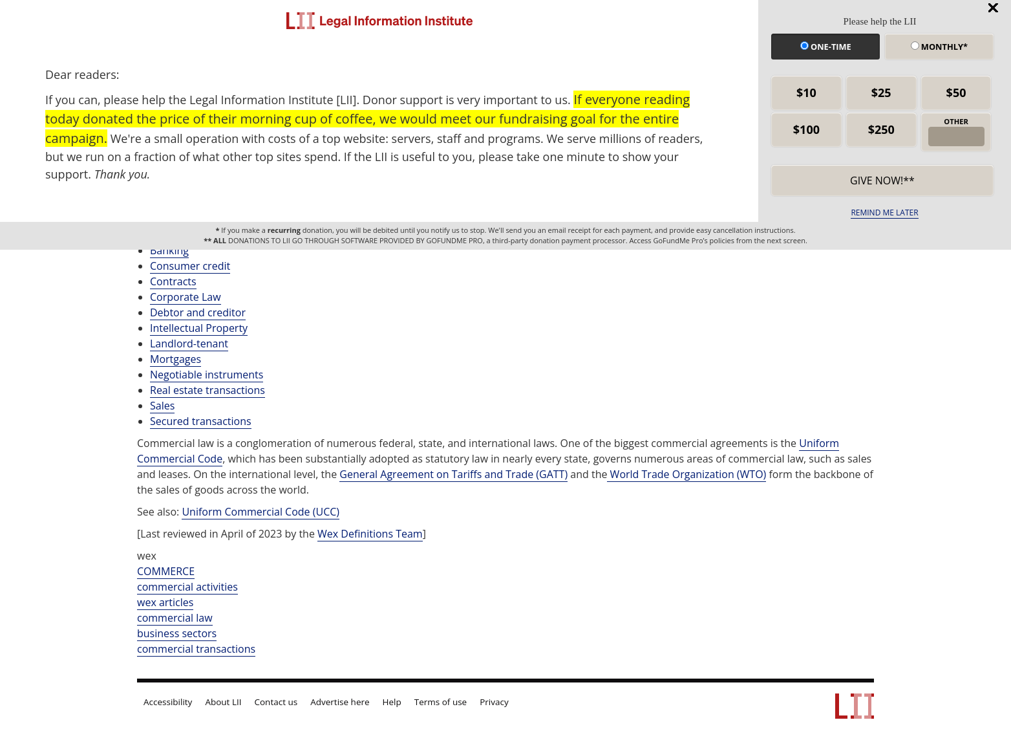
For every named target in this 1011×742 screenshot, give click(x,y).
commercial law (175, 618)
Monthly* (939, 46)
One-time (825, 46)
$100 (806, 129)
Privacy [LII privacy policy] (494, 702)
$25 (881, 92)
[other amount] (956, 136)
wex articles (165, 602)
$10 (806, 92)
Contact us (276, 702)
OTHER (956, 121)
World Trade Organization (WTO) (686, 474)
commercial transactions (196, 649)
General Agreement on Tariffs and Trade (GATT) (453, 474)
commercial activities (187, 587)
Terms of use (440, 702)
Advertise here (339, 702)
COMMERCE (166, 571)
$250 (881, 129)
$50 (956, 92)
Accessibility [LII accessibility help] (168, 702)
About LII (223, 702)
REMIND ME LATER (884, 212)
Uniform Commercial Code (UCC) (260, 512)
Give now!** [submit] (882, 180)
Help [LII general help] (392, 702)
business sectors (177, 633)
